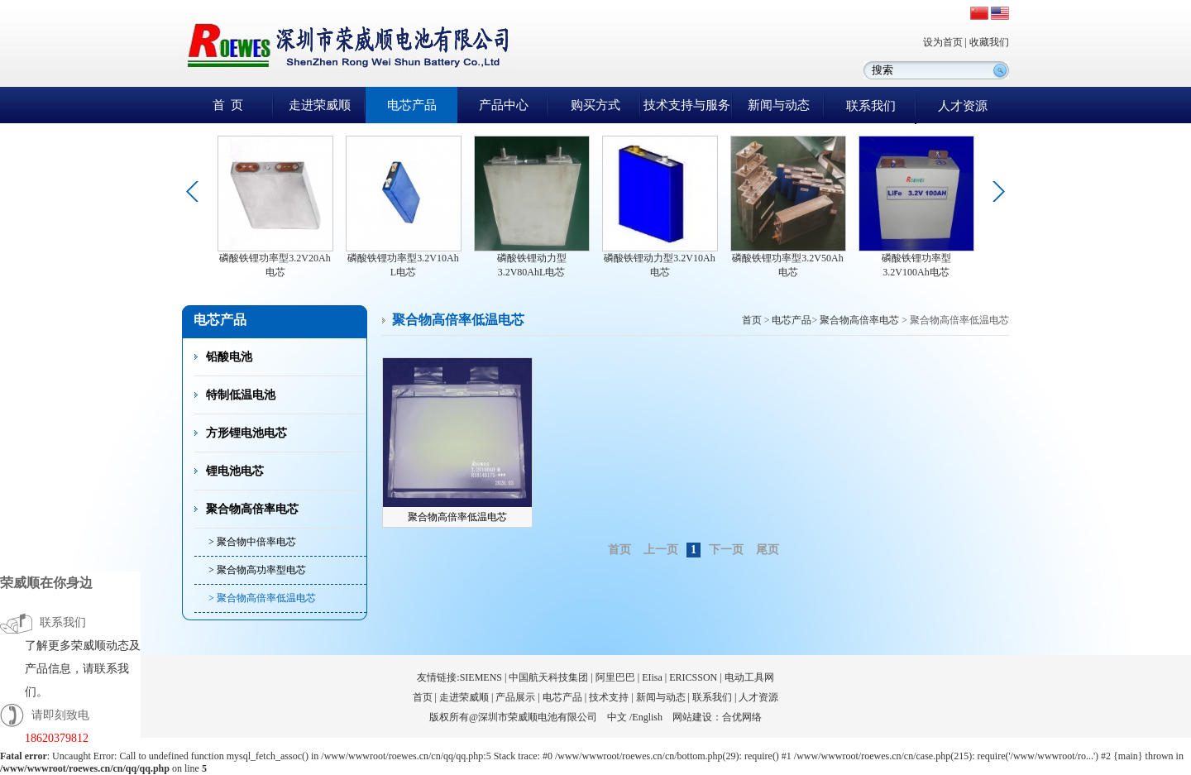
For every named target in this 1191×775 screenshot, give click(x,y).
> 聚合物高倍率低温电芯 (262, 598)
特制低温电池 (240, 395)
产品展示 (515, 697)
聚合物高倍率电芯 (252, 509)
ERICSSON (693, 677)
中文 (617, 717)
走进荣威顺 (320, 105)
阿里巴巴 (615, 677)
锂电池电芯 (235, 471)
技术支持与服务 (686, 105)
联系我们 (871, 105)
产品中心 (504, 105)
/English (645, 717)
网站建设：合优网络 (717, 717)
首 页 (228, 105)
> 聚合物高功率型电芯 (257, 570)
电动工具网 (749, 677)
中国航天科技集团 (548, 677)
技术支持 (609, 697)
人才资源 (963, 105)
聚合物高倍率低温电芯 (457, 517)
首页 (752, 320)
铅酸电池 (229, 357)
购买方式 (595, 105)
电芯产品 (412, 105)
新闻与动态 (779, 105)
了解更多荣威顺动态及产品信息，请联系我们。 (83, 668)
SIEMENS (481, 677)
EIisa (652, 677)
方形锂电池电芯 (246, 433)
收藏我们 (989, 42)
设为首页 (943, 42)
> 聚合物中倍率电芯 (252, 542)
